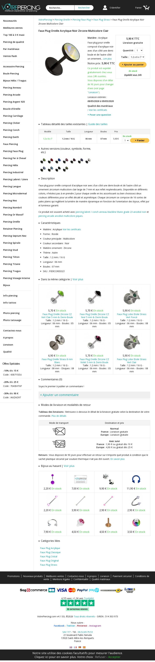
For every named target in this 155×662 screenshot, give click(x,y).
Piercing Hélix (10, 165)
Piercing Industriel (13, 172)
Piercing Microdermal (15, 193)
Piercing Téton (11, 256)
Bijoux (6, 285)
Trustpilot (89, 598)
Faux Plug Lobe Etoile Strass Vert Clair (131, 361)
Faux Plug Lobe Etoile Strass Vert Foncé (131, 316)
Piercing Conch (11, 129)
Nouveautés (10, 20)
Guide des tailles (98, 124)
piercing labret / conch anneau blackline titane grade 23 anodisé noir (111, 211)
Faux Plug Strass (48, 564)
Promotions (13, 576)
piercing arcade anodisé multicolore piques (61, 215)
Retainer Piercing (12, 228)
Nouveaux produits (33, 576)
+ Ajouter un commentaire (59, 395)
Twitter (70, 625)
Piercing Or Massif (13, 214)
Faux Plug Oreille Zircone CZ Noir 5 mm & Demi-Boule (94, 316)
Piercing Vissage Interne (16, 278)
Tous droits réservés (84, 616)
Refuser (100, 657)
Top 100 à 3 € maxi (13, 34)
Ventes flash (10, 56)
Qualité (7, 351)
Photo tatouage (12, 320)
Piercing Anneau (12, 87)
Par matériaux (11, 49)
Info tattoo (9, 302)
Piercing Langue (12, 186)
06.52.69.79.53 (85, 631)
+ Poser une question (99, 114)
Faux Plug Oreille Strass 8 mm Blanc (57, 361)
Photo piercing (11, 313)
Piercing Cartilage (13, 115)
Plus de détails (58, 415)
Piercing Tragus (12, 271)
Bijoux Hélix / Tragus (14, 80)
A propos (8, 337)
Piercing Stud (10, 249)
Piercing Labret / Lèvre (15, 179)
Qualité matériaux (101, 579)
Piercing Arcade (11, 94)
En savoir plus (117, 458)
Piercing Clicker (11, 122)
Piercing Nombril (12, 207)
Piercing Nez (10, 200)
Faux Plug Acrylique (50, 548)
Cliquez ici (41, 657)
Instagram (95, 625)
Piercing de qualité (13, 41)
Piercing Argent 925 (14, 101)
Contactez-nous (12, 330)
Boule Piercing (11, 73)
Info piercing (10, 295)
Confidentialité (81, 579)
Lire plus (107, 58)
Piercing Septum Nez (14, 235)
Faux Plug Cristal (48, 556)
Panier (138, 7)
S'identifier (115, 7)
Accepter (114, 657)
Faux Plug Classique (50, 552)
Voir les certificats (98, 109)
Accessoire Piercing (13, 66)
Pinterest (82, 625)
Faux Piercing (10, 144)
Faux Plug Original (49, 560)
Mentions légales (61, 579)
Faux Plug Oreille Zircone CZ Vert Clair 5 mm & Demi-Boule (57, 316)
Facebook (59, 625)
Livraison (8, 344)
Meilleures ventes (13, 27)
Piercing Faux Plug (13, 151)
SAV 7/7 (66, 631)
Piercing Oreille (11, 221)
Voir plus (78, 279)
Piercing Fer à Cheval (14, 158)
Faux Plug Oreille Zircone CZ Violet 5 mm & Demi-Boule (94, 361)
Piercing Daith (11, 137)
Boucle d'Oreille (11, 108)
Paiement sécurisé (122, 576)
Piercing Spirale (11, 242)
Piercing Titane (11, 264)
